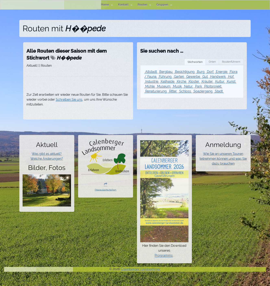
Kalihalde (167, 81)
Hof (230, 76)
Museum (163, 86)
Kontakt (125, 5)
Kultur (219, 81)
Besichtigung (184, 72)
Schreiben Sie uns (69, 99)
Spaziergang (203, 91)
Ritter (173, 91)
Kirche (181, 81)
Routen (144, 5)
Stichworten (195, 61)
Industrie (151, 81)
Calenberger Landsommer (141, 269)
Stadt (219, 91)
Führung (165, 76)
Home (107, 5)
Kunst (231, 81)
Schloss (185, 91)
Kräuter (207, 81)
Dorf (210, 72)
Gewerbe (193, 76)
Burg (200, 72)
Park (198, 86)
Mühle (149, 86)
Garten (179, 76)
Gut (205, 76)
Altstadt (151, 72)
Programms (164, 255)
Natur (188, 86)
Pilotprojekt (212, 86)
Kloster (194, 81)
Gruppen (164, 5)
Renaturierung (155, 91)
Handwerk (217, 76)
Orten (212, 61)
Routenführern (231, 61)
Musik (177, 86)
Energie (221, 72)
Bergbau (166, 72)
